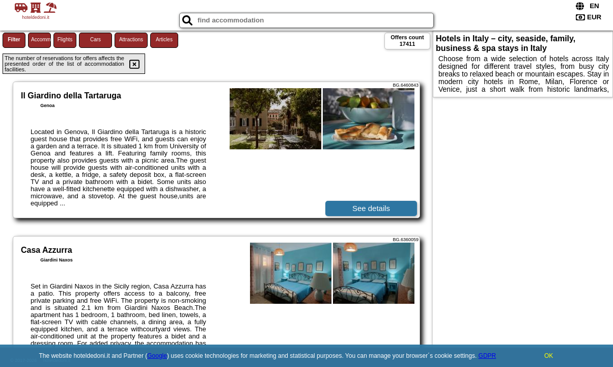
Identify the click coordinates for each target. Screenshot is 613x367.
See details (371, 208)
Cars (95, 39)
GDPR (487, 355)
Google (157, 355)
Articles (164, 39)
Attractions (131, 39)
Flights (65, 39)
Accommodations (41, 39)
